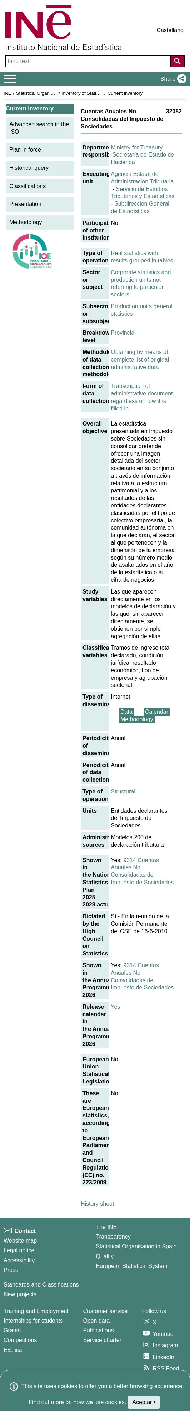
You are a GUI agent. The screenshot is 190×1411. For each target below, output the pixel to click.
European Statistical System (131, 1266)
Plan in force (25, 150)
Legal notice (19, 1250)
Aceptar (143, 1402)
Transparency (113, 1237)
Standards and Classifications (41, 1285)
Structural (123, 791)
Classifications (27, 186)
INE (7, 93)
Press (11, 1270)
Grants (12, 1330)
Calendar (156, 712)
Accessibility (19, 1260)
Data (126, 712)
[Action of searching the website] (177, 61)
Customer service (105, 1311)
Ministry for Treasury (136, 147)
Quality (105, 1256)
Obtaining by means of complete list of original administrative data (140, 359)
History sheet (97, 1204)
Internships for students (33, 1321)
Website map (20, 1241)
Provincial (123, 333)
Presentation (25, 204)
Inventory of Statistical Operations (96, 93)
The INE (106, 1227)
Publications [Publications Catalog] (98, 1330)
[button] (172, 79)
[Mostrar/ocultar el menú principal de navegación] (10, 79)
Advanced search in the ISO (39, 128)
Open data (96, 1321)
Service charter (102, 1340)
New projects (20, 1294)
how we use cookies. (100, 1402)
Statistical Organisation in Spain (48, 93)
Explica (13, 1350)
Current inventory (125, 93)
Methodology (25, 222)
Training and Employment (36, 1311)
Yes (115, 1007)
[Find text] (88, 61)
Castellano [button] (170, 30)
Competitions (20, 1340)
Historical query (29, 168)
